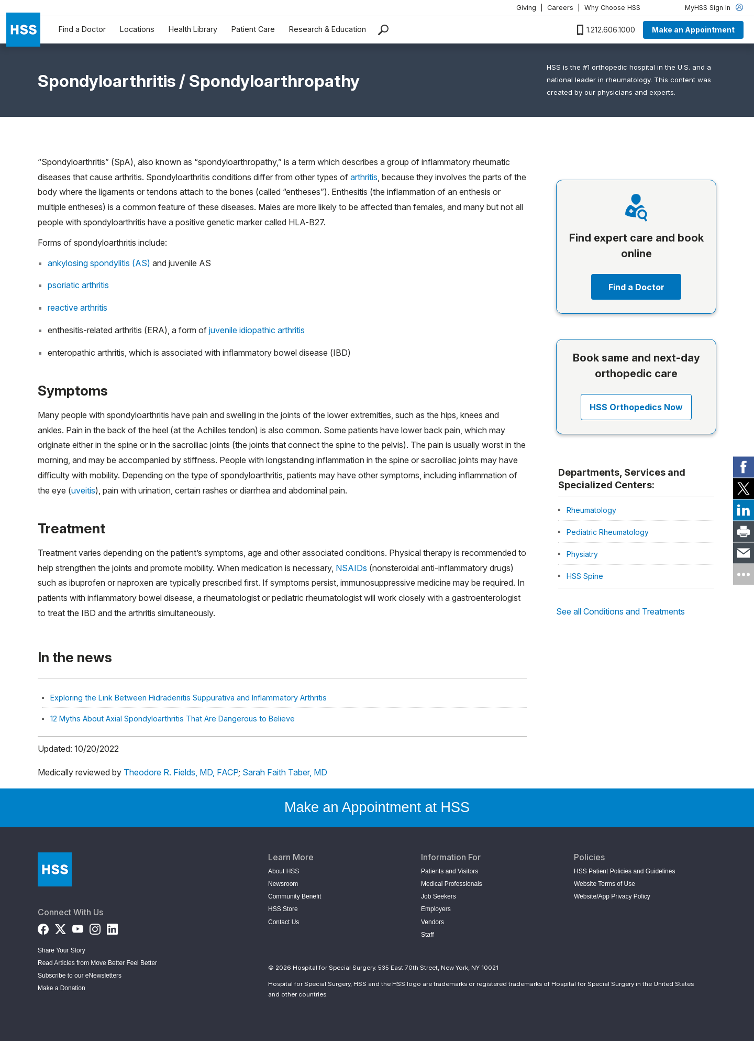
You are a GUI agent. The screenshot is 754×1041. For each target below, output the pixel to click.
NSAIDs (351, 568)
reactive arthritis (77, 307)
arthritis (364, 177)
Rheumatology (591, 510)
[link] (743, 466)
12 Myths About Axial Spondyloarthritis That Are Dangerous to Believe (172, 718)
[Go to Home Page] (55, 869)
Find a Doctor (82, 29)
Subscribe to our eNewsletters (79, 975)
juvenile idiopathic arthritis (257, 330)
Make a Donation (61, 988)
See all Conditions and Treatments (620, 611)
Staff (427, 934)
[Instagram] (95, 927)
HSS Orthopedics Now (636, 407)
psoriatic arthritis (78, 285)
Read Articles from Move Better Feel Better (97, 963)
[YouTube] (77, 927)
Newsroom (283, 883)
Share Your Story (61, 950)
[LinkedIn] (112, 927)
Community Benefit (294, 896)
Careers (560, 8)
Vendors (432, 922)
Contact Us (283, 922)
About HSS (283, 871)
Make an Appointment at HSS (377, 807)
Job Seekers (438, 896)
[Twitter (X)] (60, 927)
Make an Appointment (693, 29)
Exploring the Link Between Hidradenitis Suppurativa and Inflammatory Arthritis (188, 697)
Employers (436, 909)
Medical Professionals (451, 883)
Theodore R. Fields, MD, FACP (181, 772)
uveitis (83, 490)
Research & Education (327, 29)
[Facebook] (43, 927)
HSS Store (283, 909)
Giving (526, 8)
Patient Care (253, 29)
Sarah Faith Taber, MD (284, 772)
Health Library (193, 29)
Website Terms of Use (604, 883)
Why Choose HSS (612, 8)
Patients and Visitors (449, 871)
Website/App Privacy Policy (612, 896)
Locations (137, 29)
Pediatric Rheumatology (608, 532)
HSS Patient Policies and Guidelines (624, 871)
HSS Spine (585, 576)
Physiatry (582, 554)
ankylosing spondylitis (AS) (99, 263)
